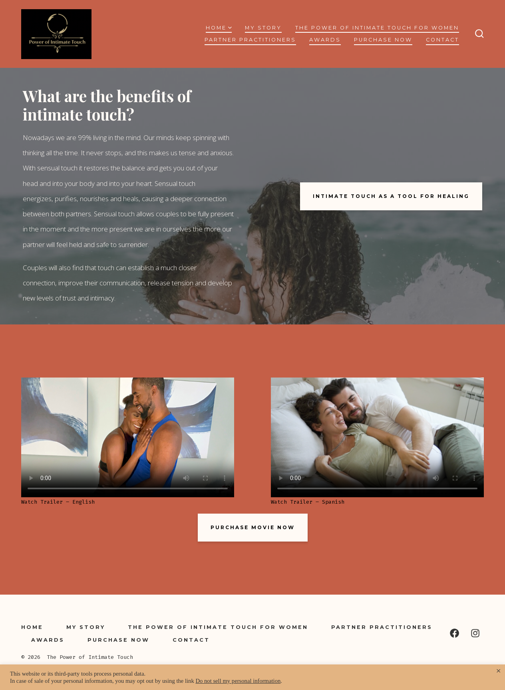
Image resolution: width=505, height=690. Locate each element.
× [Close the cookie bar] (498, 670)
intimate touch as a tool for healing (391, 196)
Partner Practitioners (250, 40)
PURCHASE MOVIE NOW (253, 527)
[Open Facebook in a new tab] (454, 633)
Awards (325, 40)
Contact (442, 40)
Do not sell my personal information (237, 681)
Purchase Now (383, 40)
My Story (263, 28)
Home (219, 28)
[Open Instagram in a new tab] (475, 633)
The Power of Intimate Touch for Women (377, 28)
